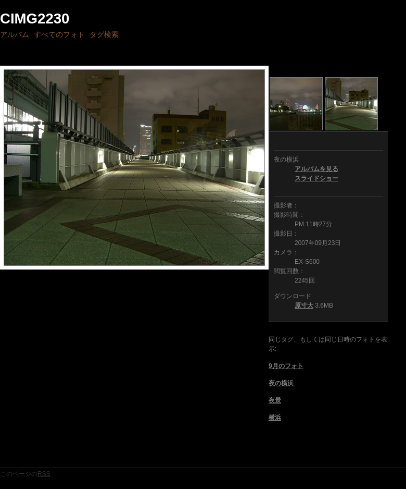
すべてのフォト (59, 34)
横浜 (275, 417)
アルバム (14, 34)
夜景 (275, 400)
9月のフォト (286, 366)
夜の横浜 (281, 383)
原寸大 (304, 305)
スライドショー (316, 178)
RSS (43, 474)
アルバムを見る (316, 169)
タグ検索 (104, 34)
